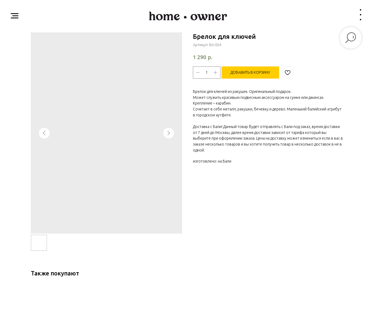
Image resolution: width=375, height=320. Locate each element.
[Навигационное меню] (14, 16)
